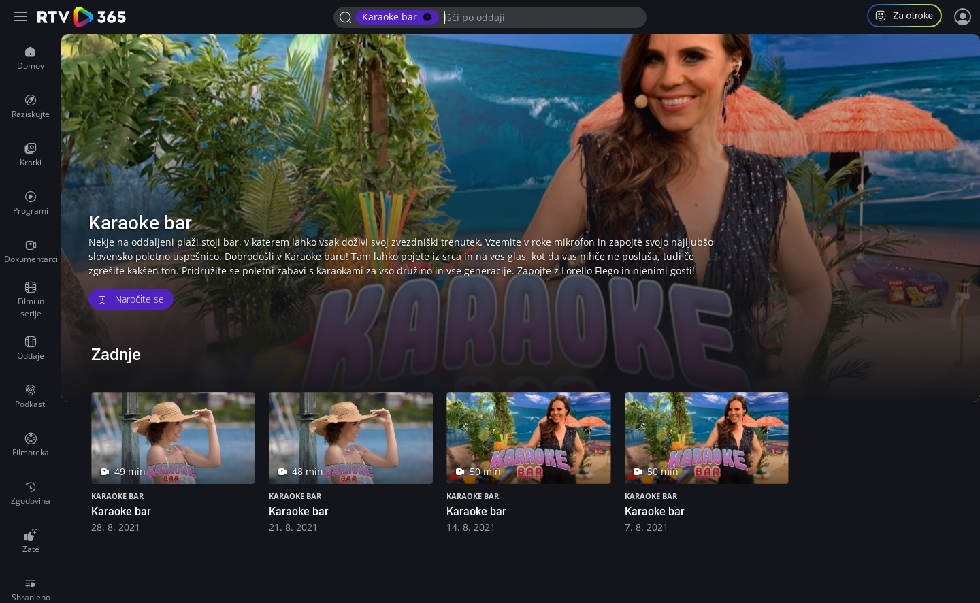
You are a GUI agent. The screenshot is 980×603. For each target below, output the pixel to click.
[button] (910, 17)
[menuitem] (30, 58)
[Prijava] (963, 17)
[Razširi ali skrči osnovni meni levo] (22, 17)
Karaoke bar (117, 496)
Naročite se (131, 299)
